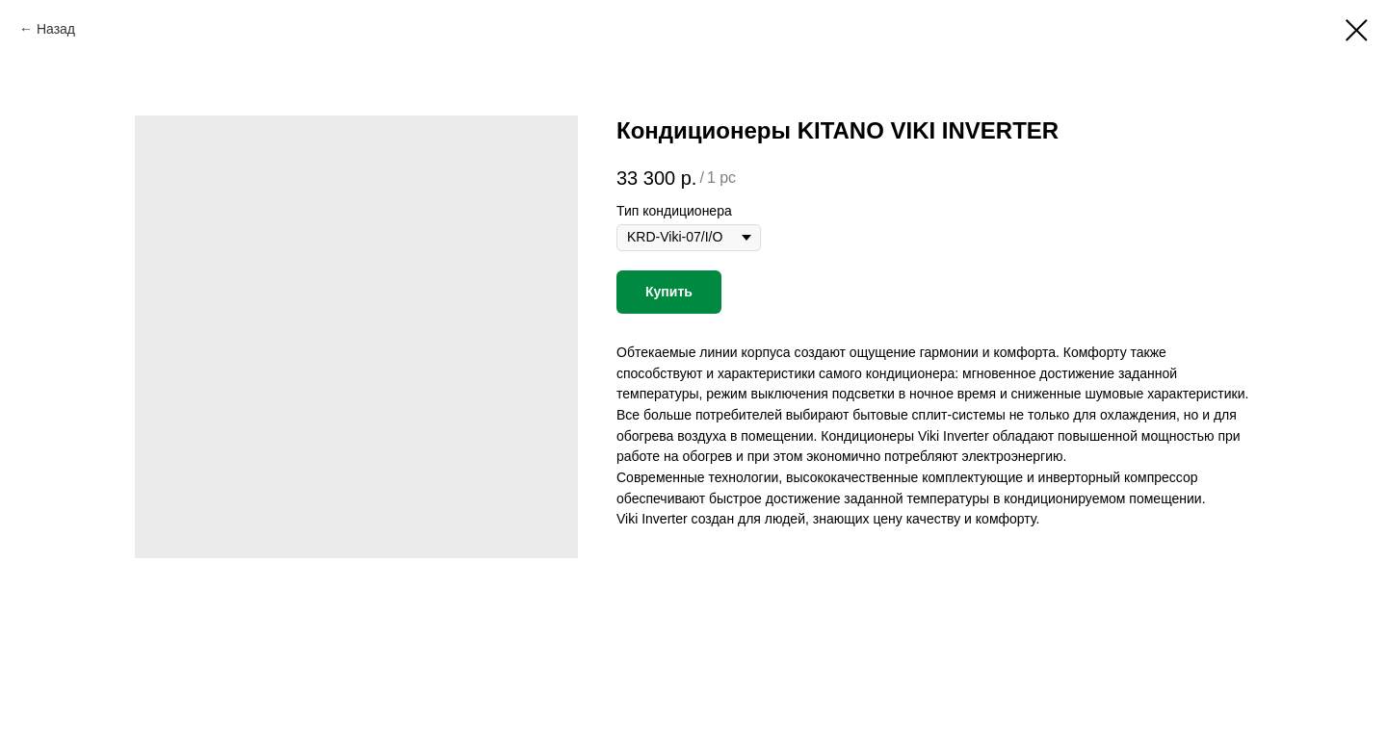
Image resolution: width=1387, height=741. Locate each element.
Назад (56, 29)
